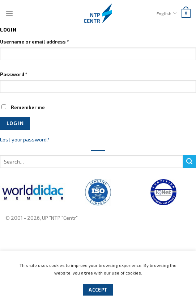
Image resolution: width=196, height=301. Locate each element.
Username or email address (34, 42)
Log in (15, 123)
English (166, 13)
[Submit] (189, 161)
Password (13, 74)
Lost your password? (24, 139)
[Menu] (9, 13)
